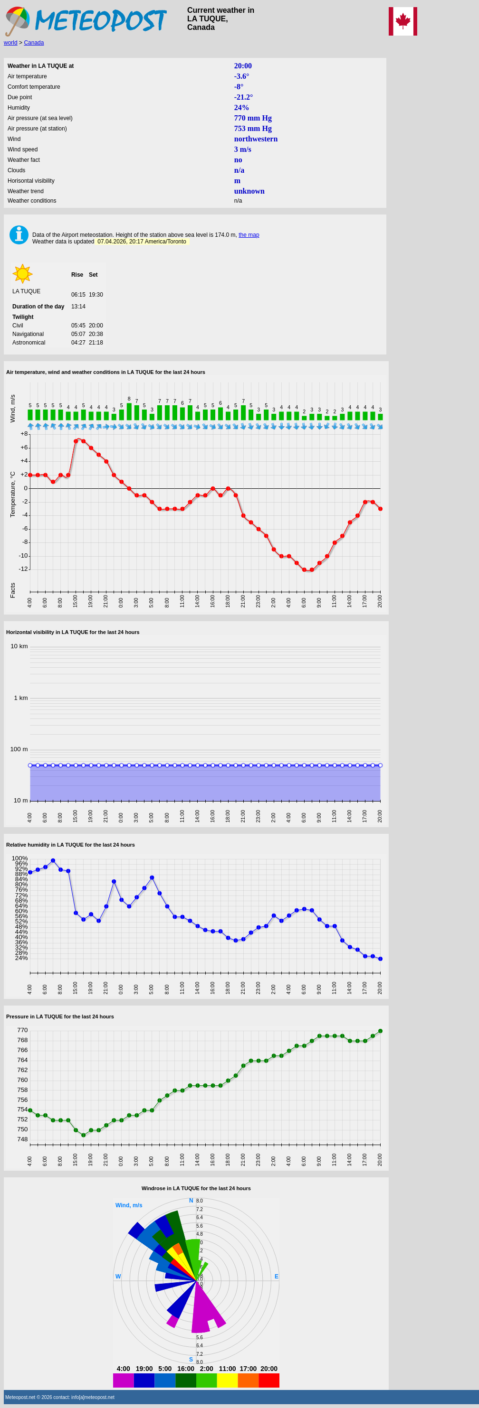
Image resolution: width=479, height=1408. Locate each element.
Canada (34, 42)
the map (249, 235)
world (11, 42)
